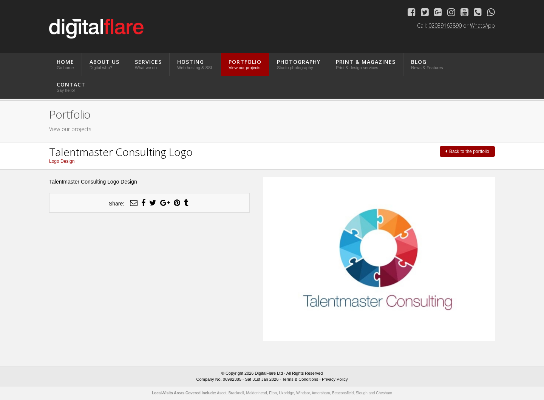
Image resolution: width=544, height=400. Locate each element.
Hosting (195, 64)
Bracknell (236, 393)
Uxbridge (286, 393)
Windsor (303, 393)
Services (148, 64)
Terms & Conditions (300, 379)
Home (65, 64)
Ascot (221, 393)
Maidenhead (256, 393)
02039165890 (445, 25)
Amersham (321, 393)
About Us (104, 64)
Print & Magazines (366, 64)
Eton (273, 393)
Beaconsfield (343, 393)
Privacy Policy (335, 379)
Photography (298, 64)
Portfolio (245, 64)
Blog (427, 64)
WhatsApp (482, 25)
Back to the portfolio (467, 151)
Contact (71, 87)
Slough (362, 393)
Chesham (384, 393)
